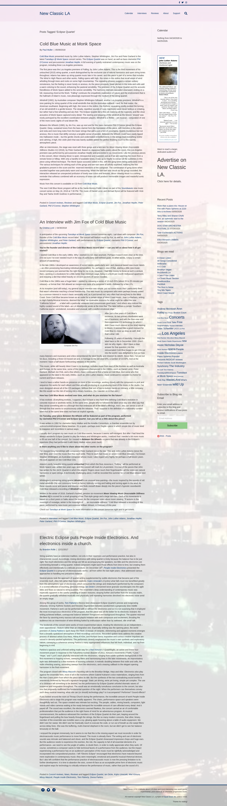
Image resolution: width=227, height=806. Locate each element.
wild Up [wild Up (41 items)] (178, 384)
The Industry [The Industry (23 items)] (176, 366)
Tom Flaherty (70, 603)
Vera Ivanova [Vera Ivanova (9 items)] (178, 376)
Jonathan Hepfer (72, 62)
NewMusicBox (163, 281)
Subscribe (172, 425)
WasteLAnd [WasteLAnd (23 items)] (173, 379)
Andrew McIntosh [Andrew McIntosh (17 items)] (166, 308)
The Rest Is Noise (165, 287)
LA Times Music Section (168, 278)
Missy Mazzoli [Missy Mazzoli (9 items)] (179, 338)
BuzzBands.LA (164, 272)
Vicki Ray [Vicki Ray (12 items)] (161, 380)
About (166, 13)
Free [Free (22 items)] (180, 322)
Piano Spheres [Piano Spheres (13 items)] (164, 356)
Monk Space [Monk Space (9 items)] (162, 341)
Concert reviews (56, 203)
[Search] (184, 13)
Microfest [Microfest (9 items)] (170, 338)
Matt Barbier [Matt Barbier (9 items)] (161, 338)
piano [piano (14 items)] (180, 353)
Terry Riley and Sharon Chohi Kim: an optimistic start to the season (170, 219)
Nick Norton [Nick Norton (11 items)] (162, 349)
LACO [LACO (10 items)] (176, 329)
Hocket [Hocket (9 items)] (172, 326)
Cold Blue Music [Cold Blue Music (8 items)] (163, 318)
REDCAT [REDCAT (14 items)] (170, 359)
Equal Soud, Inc (170, 797)
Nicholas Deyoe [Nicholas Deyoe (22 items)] (173, 344)
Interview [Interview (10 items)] (179, 326)
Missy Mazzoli (68, 672)
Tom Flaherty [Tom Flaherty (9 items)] (168, 370)
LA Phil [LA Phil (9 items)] (182, 329)
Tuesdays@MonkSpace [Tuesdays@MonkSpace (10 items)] (166, 373)
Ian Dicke (89, 587)
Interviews (142, 13)
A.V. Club (161, 266)
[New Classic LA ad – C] (168, 98)
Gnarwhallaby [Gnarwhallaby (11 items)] (163, 326)
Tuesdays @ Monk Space (56, 59)
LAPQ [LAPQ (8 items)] (159, 334)
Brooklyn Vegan (164, 269)
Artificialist (161, 264)
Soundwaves (127, 188)
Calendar (129, 13)
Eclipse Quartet (93, 59)
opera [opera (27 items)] (171, 349)
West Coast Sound (165, 293)
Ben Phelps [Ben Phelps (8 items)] (169, 313)
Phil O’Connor (54, 206)
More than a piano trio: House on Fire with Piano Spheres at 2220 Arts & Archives (172, 209)
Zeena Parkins (57, 631)
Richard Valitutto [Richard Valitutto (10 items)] (163, 363)
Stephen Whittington (71, 206)
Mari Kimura (95, 650)
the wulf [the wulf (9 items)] (160, 370)
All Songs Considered (167, 261)
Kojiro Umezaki (94, 581)
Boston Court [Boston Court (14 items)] (180, 312)
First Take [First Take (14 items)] (171, 322)
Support (176, 13)
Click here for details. (169, 181)
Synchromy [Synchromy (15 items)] (163, 366)
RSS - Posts (164, 436)
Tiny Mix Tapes (164, 290)
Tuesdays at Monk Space (79, 234)
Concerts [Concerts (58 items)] (176, 317)
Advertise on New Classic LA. (171, 167)
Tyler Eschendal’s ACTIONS (170, 233)
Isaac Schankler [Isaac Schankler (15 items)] (165, 328)
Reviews (155, 13)
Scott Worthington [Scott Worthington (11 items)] (178, 363)
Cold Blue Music (47, 56)
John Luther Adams (132, 237)
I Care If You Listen (165, 275)
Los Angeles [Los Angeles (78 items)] (173, 333)
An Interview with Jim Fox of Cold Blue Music (83, 222)
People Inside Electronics (115, 568)
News (66, 774)
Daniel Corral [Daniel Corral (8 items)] (161, 322)
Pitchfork (161, 284)
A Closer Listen (164, 258)
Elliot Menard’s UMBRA (167, 240)
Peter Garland (69, 240)
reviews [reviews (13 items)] (179, 359)
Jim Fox (117, 203)
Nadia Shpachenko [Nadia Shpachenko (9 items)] (174, 341)
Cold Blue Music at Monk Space (70, 43)
